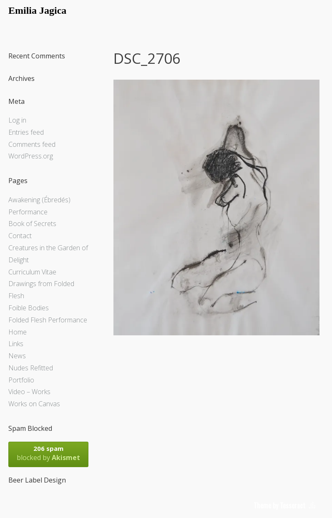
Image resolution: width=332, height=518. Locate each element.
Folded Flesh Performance (47, 319)
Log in (17, 120)
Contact (20, 235)
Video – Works (29, 391)
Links (15, 343)
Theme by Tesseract (279, 505)
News (17, 355)
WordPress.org (30, 156)
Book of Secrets (32, 223)
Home (17, 332)
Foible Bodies (28, 307)
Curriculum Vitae (32, 272)
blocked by (48, 453)
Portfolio (21, 380)
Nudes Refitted (30, 367)
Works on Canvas (34, 403)
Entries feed (26, 132)
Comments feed (31, 144)
